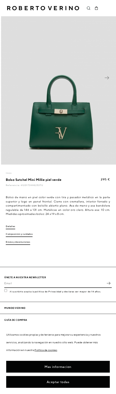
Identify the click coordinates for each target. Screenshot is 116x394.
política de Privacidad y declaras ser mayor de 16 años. (68, 291)
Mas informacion (58, 367)
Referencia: (13, 185)
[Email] (54, 283)
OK (108, 283)
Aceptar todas (58, 382)
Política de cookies (45, 350)
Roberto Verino (43, 8)
